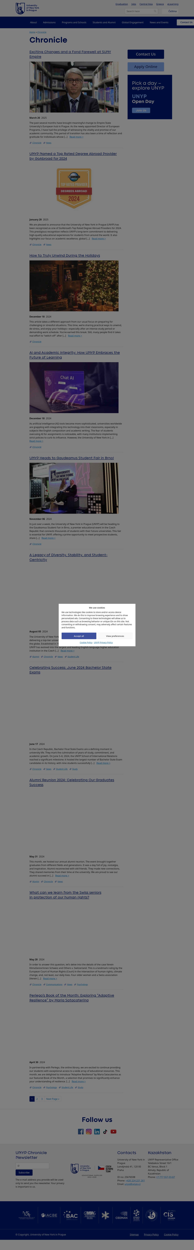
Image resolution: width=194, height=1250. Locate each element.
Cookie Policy (86, 642)
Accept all (79, 635)
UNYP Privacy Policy (103, 642)
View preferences (115, 635)
